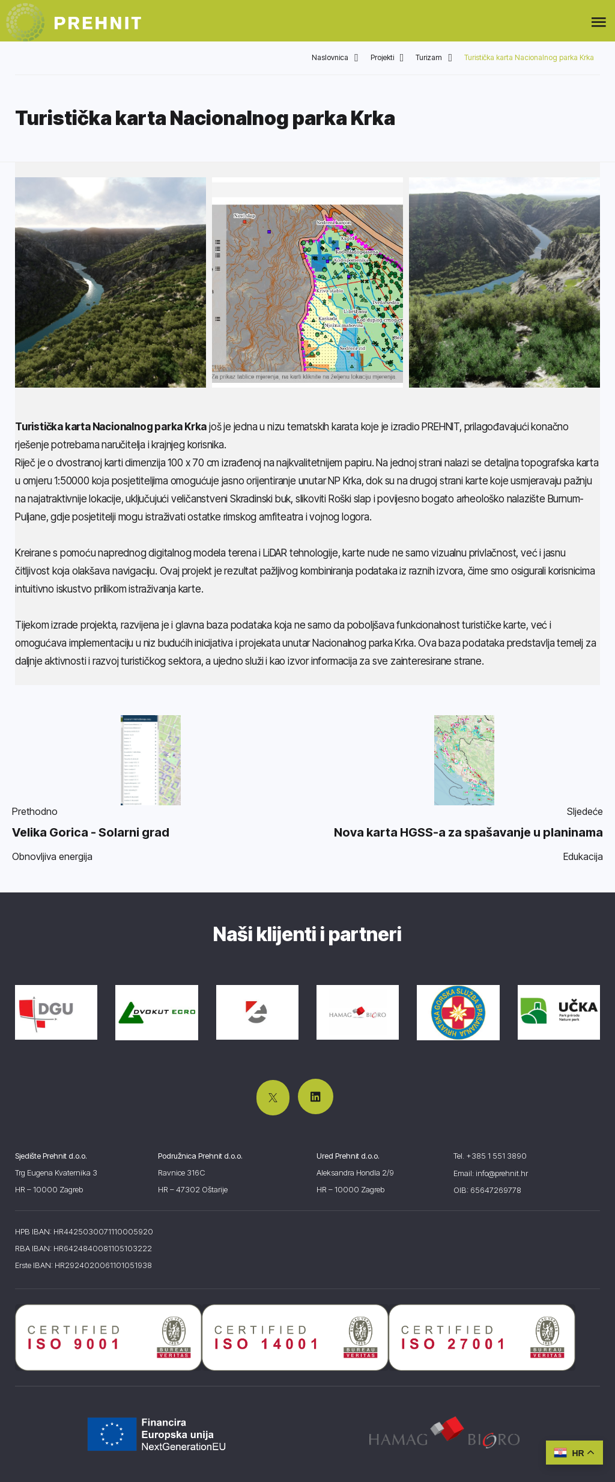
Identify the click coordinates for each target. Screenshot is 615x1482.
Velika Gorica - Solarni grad (90, 832)
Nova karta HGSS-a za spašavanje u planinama (468, 832)
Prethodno (35, 811)
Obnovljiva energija (52, 856)
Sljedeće (585, 811)
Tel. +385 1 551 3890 (490, 1155)
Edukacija (583, 856)
